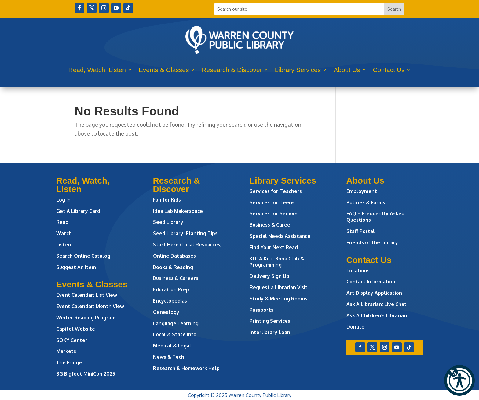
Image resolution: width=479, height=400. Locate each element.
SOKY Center (71, 340)
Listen (63, 245)
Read (62, 222)
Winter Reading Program (86, 318)
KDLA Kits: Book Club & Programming (277, 262)
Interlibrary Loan (270, 332)
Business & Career (271, 225)
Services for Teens (272, 202)
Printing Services (270, 321)
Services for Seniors (274, 213)
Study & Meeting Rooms (278, 299)
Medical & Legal (172, 346)
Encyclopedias (170, 301)
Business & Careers (175, 278)
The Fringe (69, 362)
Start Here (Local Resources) (187, 245)
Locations (358, 270)
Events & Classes (164, 69)
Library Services (298, 69)
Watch (64, 233)
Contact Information (370, 281)
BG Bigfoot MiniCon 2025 (85, 374)
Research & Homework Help (186, 368)
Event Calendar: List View (86, 295)
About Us (347, 69)
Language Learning (176, 323)
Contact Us (389, 69)
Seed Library (168, 222)
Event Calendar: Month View (90, 306)
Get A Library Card (78, 211)
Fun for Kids (167, 200)
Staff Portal (360, 231)
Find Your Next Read (274, 247)
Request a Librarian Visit (279, 287)
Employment (361, 191)
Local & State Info (174, 334)
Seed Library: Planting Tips (185, 233)
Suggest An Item (76, 267)
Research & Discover (232, 69)
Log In (63, 200)
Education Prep (171, 289)
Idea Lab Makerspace (178, 211)
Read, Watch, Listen (97, 69)
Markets (66, 351)
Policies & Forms (365, 202)
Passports (261, 310)
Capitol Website (75, 329)
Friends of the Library (372, 242)
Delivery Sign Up (269, 276)
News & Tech (168, 357)
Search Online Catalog (83, 256)
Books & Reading (173, 267)
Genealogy (166, 312)
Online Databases (174, 256)
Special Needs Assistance (280, 236)
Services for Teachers (276, 191)
